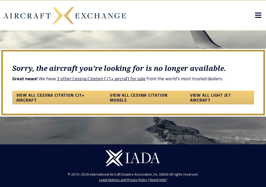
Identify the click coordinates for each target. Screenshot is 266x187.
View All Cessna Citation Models (139, 97)
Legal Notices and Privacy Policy (123, 179)
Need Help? (158, 179)
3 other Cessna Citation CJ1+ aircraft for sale (101, 78)
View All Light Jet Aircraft (210, 97)
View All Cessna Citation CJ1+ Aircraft (50, 97)
